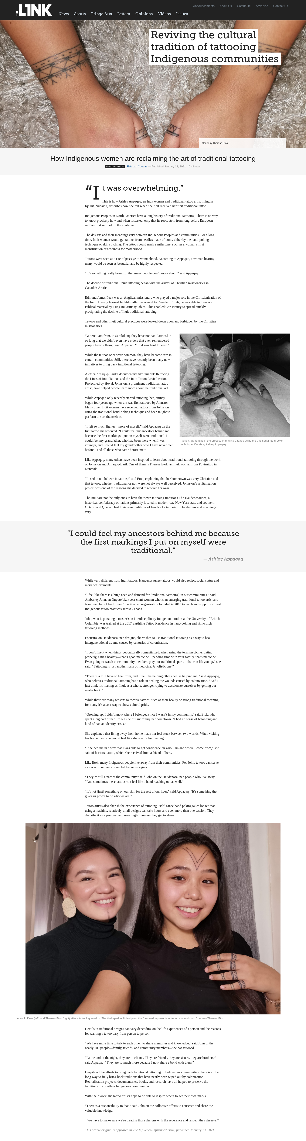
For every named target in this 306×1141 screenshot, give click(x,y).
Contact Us (280, 6)
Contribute (244, 6)
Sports (80, 13)
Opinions (144, 13)
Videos (164, 13)
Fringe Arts (101, 13)
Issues (182, 13)
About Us (226, 6)
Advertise (262, 6)
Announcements (203, 6)
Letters (123, 13)
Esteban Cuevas (137, 166)
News (63, 13)
